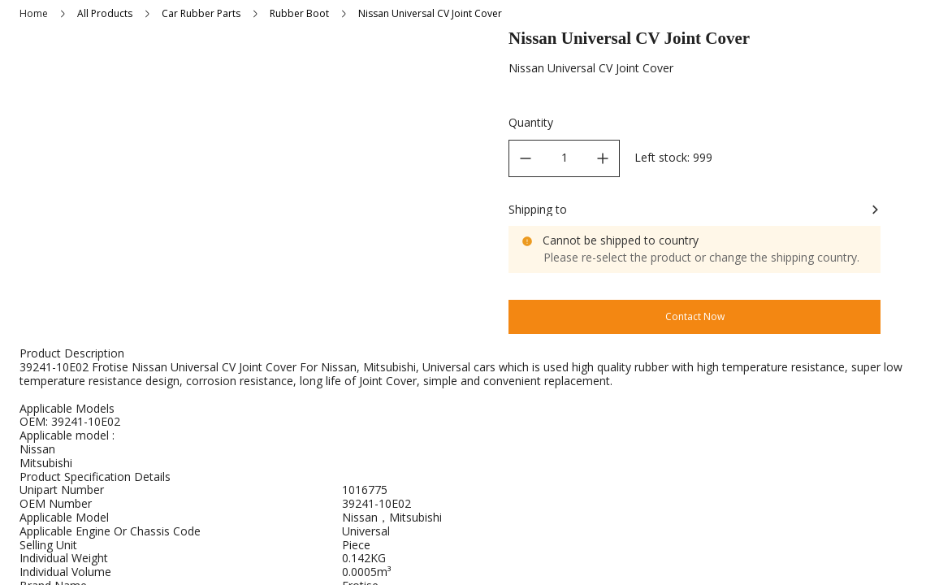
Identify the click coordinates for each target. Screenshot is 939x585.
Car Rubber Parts (201, 13)
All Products (104, 13)
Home (33, 13)
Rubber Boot (299, 13)
